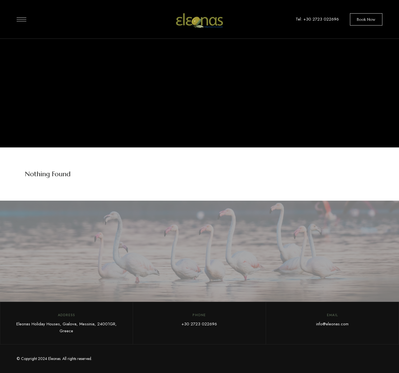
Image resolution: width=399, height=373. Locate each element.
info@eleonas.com (332, 324)
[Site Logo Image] (199, 21)
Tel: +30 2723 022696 (317, 19)
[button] (366, 19)
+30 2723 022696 (199, 324)
